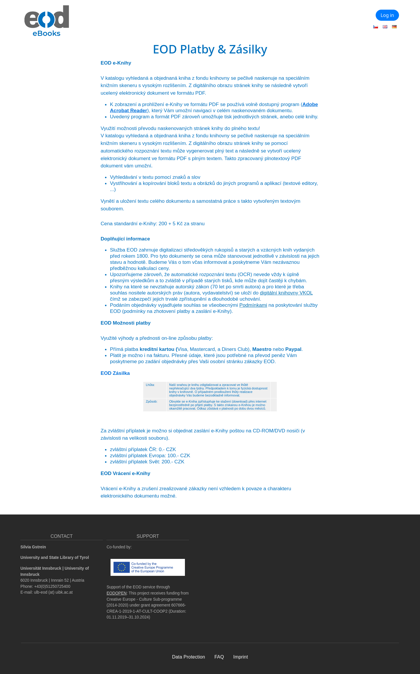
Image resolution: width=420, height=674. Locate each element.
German (394, 26)
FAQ (219, 656)
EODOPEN (116, 593)
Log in (387, 15)
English (385, 26)
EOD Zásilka (115, 373)
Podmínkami (253, 305)
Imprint (240, 656)
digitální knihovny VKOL (286, 293)
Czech (375, 26)
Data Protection (188, 656)
